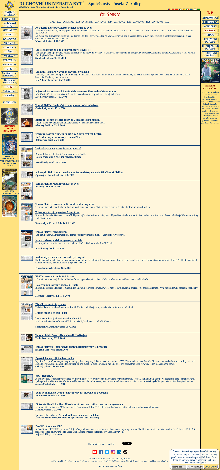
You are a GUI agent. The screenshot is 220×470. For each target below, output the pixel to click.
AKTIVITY (9, 43)
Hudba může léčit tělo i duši (51, 312)
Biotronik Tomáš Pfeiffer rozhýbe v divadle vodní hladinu (67, 119)
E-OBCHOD (9, 102)
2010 (135, 21)
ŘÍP (9, 51)
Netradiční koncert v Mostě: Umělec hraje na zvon (63, 27)
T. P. (9, 86)
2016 (97, 21)
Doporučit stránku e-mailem (101, 444)
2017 (91, 21)
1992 (167, 21)
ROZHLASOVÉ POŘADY (210, 47)
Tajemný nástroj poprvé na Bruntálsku (57, 212)
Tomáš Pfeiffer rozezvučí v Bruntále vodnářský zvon (64, 204)
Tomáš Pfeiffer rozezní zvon (51, 231)
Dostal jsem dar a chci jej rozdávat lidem (58, 156)
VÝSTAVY (9, 56)
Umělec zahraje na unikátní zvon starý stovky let (62, 49)
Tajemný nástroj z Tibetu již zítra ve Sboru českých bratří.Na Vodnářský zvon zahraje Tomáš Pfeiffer (68, 135)
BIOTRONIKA (44, 375)
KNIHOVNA (9, 38)
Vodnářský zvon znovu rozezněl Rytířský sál (60, 257)
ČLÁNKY (210, 30)
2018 (84, 21)
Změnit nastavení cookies (110, 466)
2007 (154, 21)
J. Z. (9, 68)
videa (192, 460)
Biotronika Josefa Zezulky (9, 81)
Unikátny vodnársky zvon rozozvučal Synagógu (62, 71)
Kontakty (9, 95)
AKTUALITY (9, 30)
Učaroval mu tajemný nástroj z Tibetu (56, 284)
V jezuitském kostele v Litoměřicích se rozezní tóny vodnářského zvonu (75, 91)
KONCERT (210, 87)
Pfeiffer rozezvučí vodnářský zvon (54, 276)
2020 (71, 21)
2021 (65, 21)
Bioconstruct (9, 64)
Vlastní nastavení (195, 467)
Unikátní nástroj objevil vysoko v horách (58, 318)
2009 (141, 21)
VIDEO (9, 34)
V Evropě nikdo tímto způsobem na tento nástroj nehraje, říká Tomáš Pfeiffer (79, 172)
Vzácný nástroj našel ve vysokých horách (58, 240)
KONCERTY (9, 47)
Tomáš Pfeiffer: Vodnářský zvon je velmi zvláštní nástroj (67, 105)
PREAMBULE (9, 19)
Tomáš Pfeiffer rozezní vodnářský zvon (57, 183)
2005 (160, 21)
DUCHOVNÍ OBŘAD (210, 54)
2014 (110, 21)
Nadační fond (9, 91)
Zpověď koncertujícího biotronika (54, 358)
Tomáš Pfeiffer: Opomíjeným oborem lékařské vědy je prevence (71, 346)
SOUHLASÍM (211, 467)
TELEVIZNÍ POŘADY (210, 40)
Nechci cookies (179, 467)
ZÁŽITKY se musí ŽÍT (48, 426)
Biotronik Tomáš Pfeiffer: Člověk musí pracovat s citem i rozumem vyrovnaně (79, 404)
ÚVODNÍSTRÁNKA (9, 13)
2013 (116, 21)
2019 (78, 21)
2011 (129, 21)
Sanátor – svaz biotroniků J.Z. (9, 74)
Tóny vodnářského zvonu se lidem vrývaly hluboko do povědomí (71, 392)
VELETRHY (9, 60)
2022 (59, 21)
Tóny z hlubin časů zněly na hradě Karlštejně (61, 335)
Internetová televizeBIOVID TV (9, 127)
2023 (52, 21)
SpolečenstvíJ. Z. (9, 24)
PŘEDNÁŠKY (210, 22)
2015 (103, 21)
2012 (122, 21)
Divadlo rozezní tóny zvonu (50, 304)
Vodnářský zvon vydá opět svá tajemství (58, 148)
